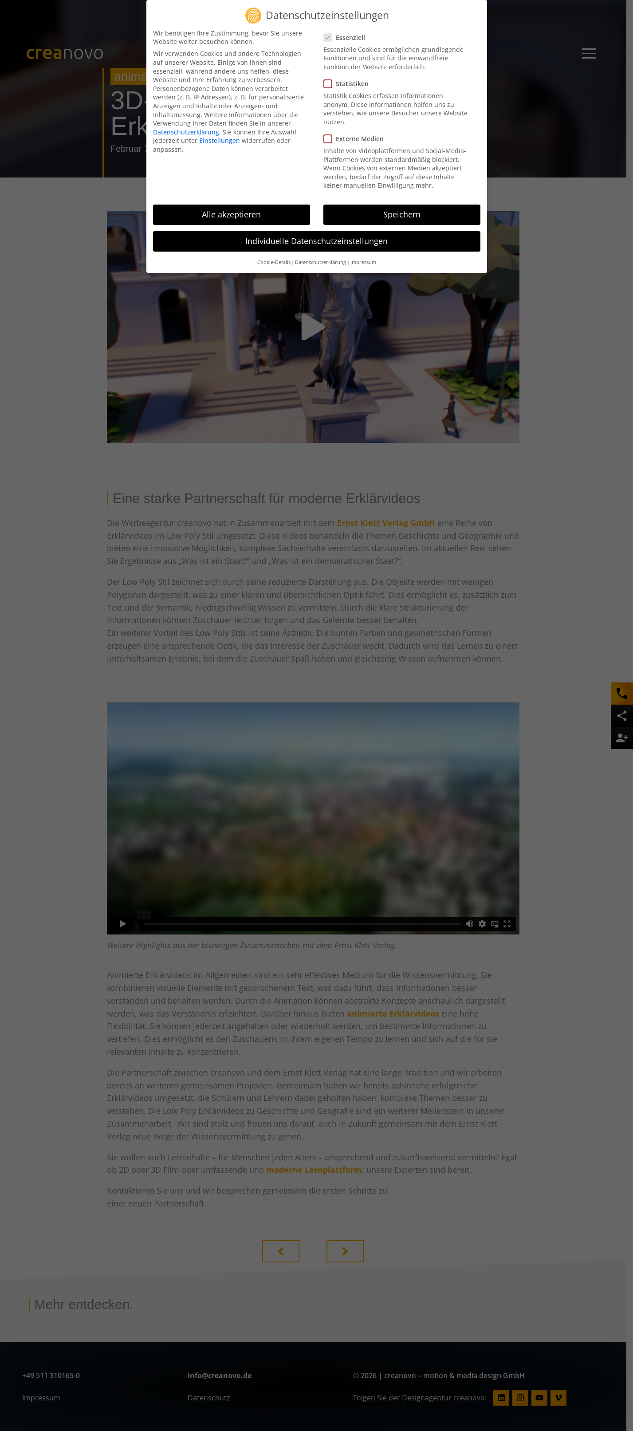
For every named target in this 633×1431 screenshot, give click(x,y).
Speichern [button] (402, 214)
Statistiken (348, 83)
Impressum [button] (363, 262)
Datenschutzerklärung (186, 132)
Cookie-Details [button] (274, 262)
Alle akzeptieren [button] (231, 214)
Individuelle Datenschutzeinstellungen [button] (316, 241)
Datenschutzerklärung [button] (320, 262)
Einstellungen (219, 140)
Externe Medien (356, 138)
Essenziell (347, 37)
